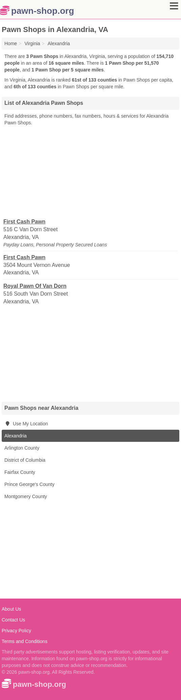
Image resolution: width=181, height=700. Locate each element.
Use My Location (26, 423)
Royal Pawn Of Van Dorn (35, 286)
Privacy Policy (16, 630)
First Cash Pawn (24, 221)
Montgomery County (25, 496)
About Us (11, 609)
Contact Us (13, 619)
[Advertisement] (90, 171)
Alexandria (15, 435)
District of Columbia (24, 460)
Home (10, 43)
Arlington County (22, 448)
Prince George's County (29, 484)
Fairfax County (19, 472)
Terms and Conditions (24, 641)
